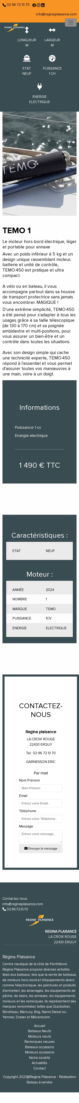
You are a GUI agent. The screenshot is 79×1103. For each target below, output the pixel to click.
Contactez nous (14, 898)
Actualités (39, 1063)
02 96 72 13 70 (17, 4)
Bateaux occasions (39, 1047)
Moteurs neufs (39, 1036)
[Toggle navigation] (71, 22)
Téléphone (27, 811)
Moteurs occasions (39, 1052)
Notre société (39, 1058)
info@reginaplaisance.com (56, 14)
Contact (39, 1068)
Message (26, 826)
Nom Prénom (29, 780)
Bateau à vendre (39, 1082)
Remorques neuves (39, 1041)
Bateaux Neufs (39, 1031)
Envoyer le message (40, 848)
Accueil (39, 1026)
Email (23, 796)
